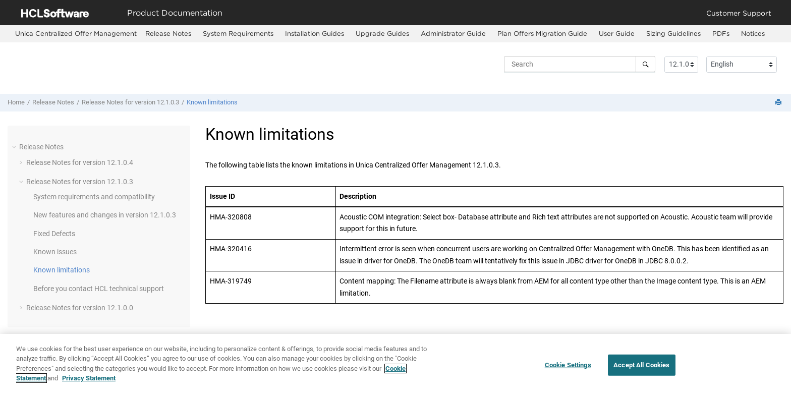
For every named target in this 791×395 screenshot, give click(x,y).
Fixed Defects (54, 234)
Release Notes (168, 33)
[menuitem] (76, 33)
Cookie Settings (568, 365)
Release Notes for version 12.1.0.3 (130, 102)
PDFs (720, 33)
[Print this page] (779, 102)
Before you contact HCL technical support (98, 289)
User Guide (617, 33)
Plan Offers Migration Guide (542, 33)
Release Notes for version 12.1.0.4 (79, 162)
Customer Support (738, 13)
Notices (753, 33)
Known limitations (212, 102)
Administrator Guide (453, 33)
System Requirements (238, 33)
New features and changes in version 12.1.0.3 (104, 215)
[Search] (645, 64)
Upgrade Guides (382, 33)
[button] (15, 146)
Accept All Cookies (641, 365)
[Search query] (579, 64)
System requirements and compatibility (94, 197)
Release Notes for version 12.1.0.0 (79, 308)
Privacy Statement (89, 379)
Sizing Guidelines (673, 33)
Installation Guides (314, 33)
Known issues (55, 252)
